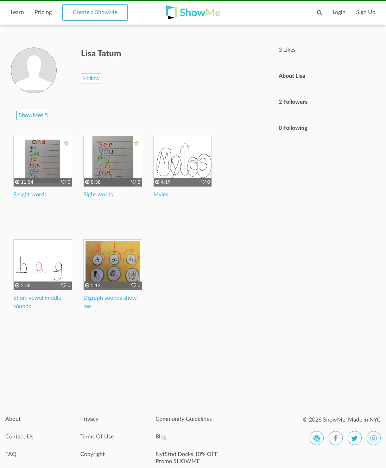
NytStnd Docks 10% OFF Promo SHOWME (187, 457)
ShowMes (33, 115)
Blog (161, 436)
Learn (17, 12)
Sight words (98, 194)
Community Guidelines (184, 419)
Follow (91, 78)
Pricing (43, 12)
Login (339, 12)
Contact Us (19, 436)
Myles (160, 194)
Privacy (89, 419)
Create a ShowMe (95, 12)
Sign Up (365, 12)
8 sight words (30, 194)
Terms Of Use (97, 436)
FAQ (11, 454)
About (13, 419)
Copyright (92, 454)
